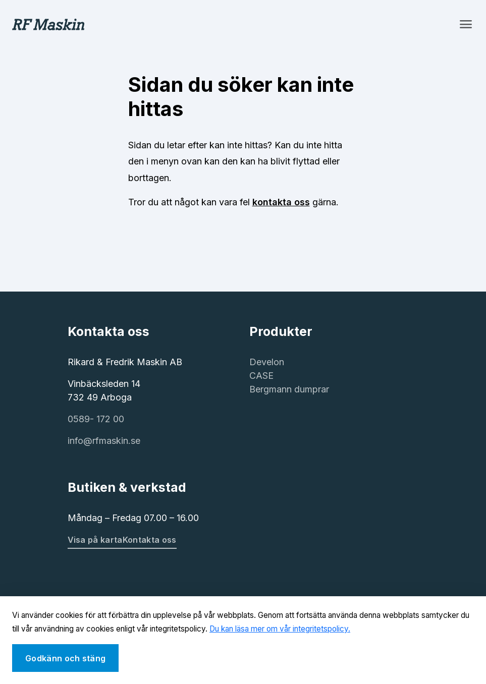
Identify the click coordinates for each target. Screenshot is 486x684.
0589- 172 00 (96, 419)
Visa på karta (95, 540)
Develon (266, 362)
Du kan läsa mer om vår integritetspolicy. (279, 629)
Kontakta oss (150, 540)
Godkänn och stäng (65, 658)
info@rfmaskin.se (104, 440)
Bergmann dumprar (289, 389)
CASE (261, 375)
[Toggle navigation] (466, 24)
